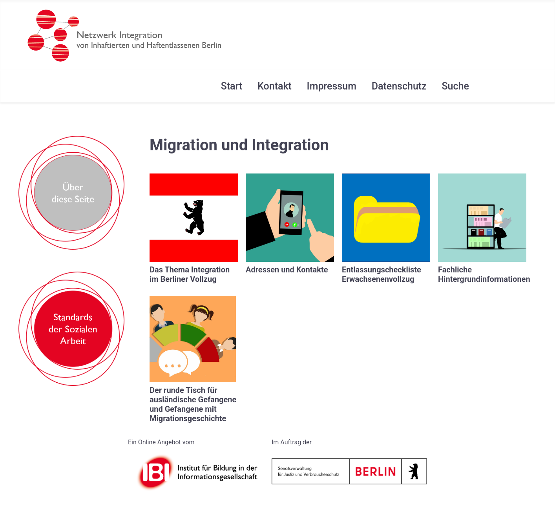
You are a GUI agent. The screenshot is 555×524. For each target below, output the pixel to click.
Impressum (331, 86)
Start (232, 86)
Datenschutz (399, 86)
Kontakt (274, 86)
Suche (455, 86)
